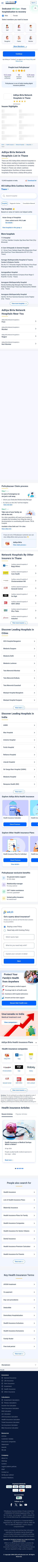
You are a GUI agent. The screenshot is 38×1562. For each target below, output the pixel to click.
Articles (4, 1436)
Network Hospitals (20, 144)
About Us (5, 1458)
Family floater (8, 1339)
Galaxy (31, 1071)
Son (31, 30)
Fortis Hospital (8, 747)
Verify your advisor (8, 1475)
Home (3, 144)
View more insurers (18, 623)
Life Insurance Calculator (10, 1417)
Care (31, 1058)
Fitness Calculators (10, 1403)
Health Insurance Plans (10, 854)
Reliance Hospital (9, 755)
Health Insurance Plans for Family (16, 1215)
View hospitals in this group (11, 227)
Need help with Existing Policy (17, 930)
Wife (19, 30)
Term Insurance (9, 1383)
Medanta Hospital (9, 777)
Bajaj (19, 1058)
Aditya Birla (28, 144)
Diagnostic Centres (15, 203)
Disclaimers (6, 1365)
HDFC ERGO (19, 1083)
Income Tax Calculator (9, 1406)
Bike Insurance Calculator (10, 1428)
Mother (30, 41)
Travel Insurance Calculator (10, 1422)
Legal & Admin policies (9, 1466)
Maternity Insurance (11, 1208)
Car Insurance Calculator (10, 1425)
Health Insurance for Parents (14, 1254)
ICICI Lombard (31, 1083)
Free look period (9, 1346)
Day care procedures (11, 1300)
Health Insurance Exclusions (14, 1331)
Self (7, 30)
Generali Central (7, 1083)
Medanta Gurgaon (9, 649)
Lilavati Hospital (9, 762)
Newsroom (5, 1444)
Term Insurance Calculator (10, 1408)
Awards (4, 1447)
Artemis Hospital (9, 740)
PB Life (4, 1450)
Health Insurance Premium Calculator (17, 1246)
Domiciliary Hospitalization (13, 1315)
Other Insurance (9, 1392)
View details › (15, 864)
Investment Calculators (11, 1400)
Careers (4, 1464)
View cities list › (7, 529)
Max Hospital (8, 733)
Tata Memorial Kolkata (11, 678)
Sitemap (4, 1461)
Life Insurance (8, 1381)
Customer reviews (7, 1439)
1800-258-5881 (8, 505)
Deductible (7, 1308)
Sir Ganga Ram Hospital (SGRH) (14, 769)
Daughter (7, 41)
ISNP (3, 1469)
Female (15, 15)
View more (18, 708)
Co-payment (8, 1292)
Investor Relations (7, 1478)
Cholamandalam (7, 1071)
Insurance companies (9, 1442)
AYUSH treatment (10, 1284)
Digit (19, 1071)
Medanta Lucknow (9, 663)
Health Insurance (10, 144)
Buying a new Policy (13, 926)
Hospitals (4, 203)
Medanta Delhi (8, 656)
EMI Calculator (6, 1411)
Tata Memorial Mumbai (11, 671)
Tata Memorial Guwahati (12, 685)
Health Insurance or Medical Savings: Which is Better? (18, 1143)
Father (19, 41)
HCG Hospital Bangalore (12, 641)
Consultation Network (29, 203)
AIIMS (5, 725)
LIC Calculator (6, 1414)
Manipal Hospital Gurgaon (12, 700)
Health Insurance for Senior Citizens (16, 1231)
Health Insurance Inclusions (14, 1323)
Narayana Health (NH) (11, 784)
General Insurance (10, 1378)
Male (6, 15)
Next (19, 961)
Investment (8, 1386)
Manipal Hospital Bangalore (13, 693)
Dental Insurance (10, 1239)
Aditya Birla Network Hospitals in (10, 321)
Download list (30, 180)
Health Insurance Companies (14, 1223)
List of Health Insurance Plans (14, 1200)
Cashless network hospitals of (19, 566)
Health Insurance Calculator (12, 818)
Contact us (5, 1472)
